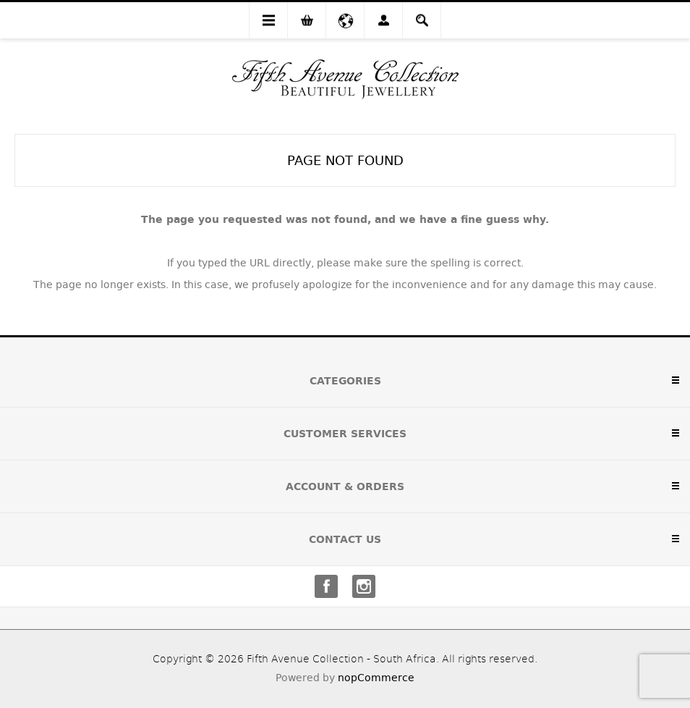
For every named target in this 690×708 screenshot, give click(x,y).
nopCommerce (376, 677)
